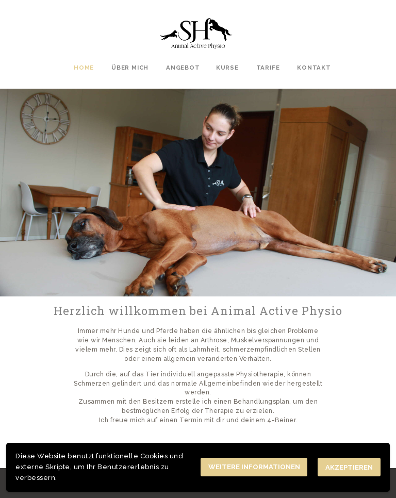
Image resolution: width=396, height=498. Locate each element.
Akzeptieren (349, 467)
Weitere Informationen (254, 467)
